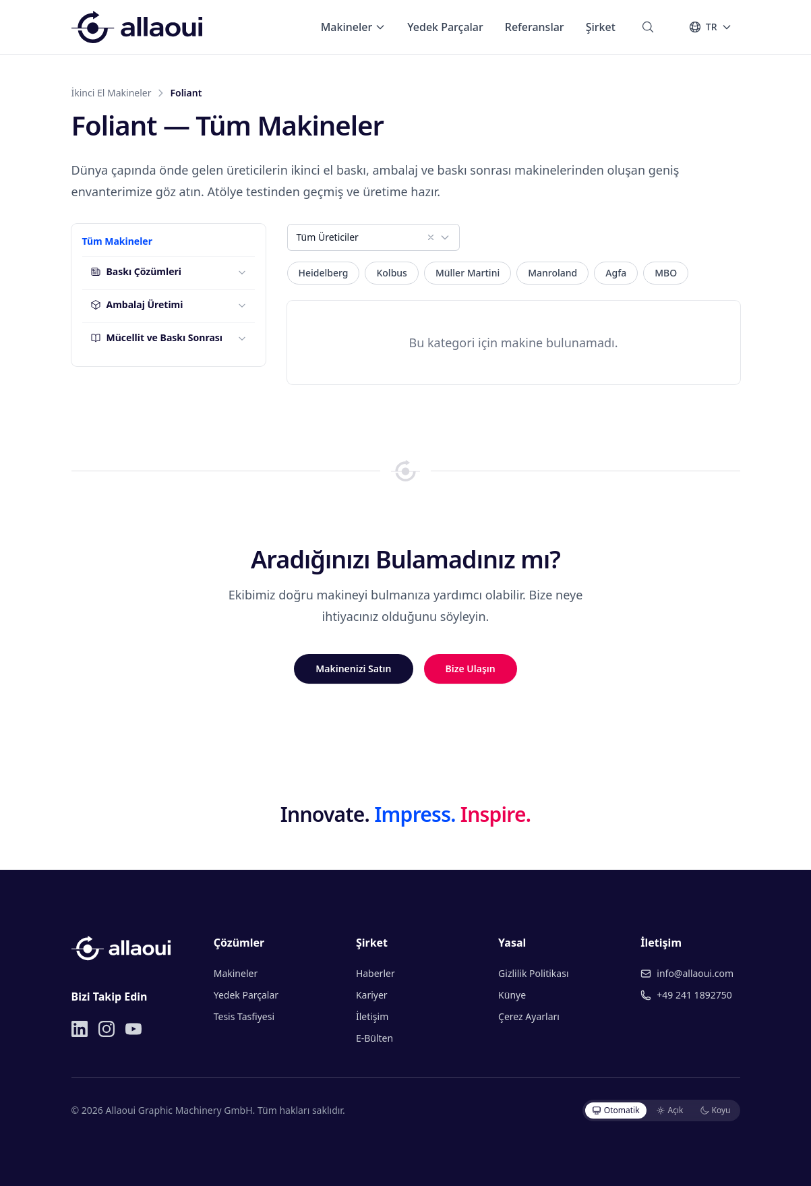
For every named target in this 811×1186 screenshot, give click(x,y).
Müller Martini (467, 272)
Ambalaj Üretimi (136, 304)
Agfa (615, 272)
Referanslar (534, 27)
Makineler (353, 27)
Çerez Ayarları (529, 1016)
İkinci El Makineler (111, 92)
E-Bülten (374, 1038)
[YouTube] (133, 1029)
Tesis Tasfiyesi (244, 1016)
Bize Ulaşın (470, 668)
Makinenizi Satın (353, 668)
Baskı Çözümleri (135, 271)
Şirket (600, 27)
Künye (512, 994)
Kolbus (391, 272)
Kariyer (372, 994)
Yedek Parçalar (445, 27)
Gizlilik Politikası (533, 973)
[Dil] (710, 27)
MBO (666, 272)
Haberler (375, 973)
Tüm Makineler (117, 241)
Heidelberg (324, 272)
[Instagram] (106, 1029)
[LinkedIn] (79, 1029)
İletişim (372, 1016)
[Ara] (648, 27)
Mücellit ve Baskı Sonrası (156, 337)
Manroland (552, 272)
